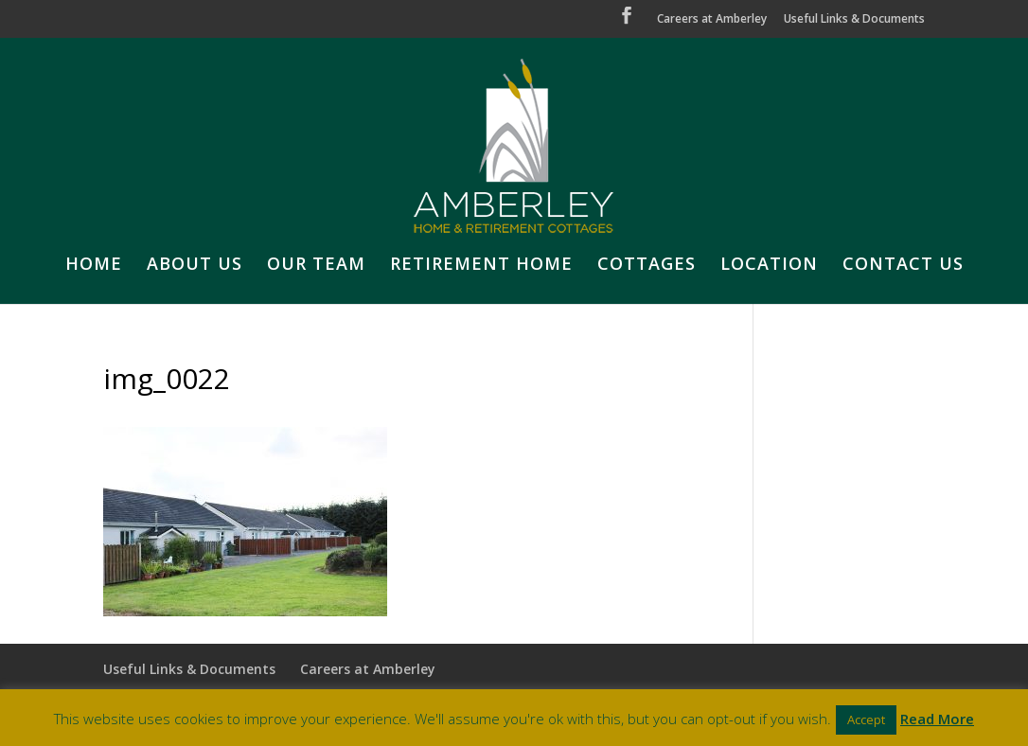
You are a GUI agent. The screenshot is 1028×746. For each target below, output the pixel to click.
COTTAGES (646, 266)
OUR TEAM (316, 266)
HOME (93, 266)
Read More (937, 718)
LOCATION (769, 266)
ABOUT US (194, 266)
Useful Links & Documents (854, 20)
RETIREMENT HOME (481, 266)
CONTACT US (903, 266)
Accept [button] (866, 719)
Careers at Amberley (712, 20)
